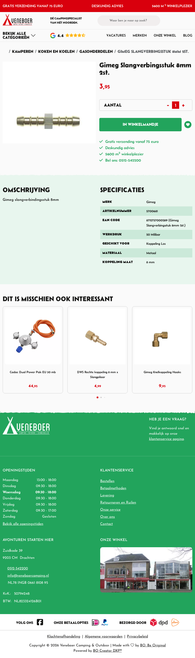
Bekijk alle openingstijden (23, 524)
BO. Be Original (153, 645)
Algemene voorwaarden (103, 636)
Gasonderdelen (96, 51)
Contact (106, 524)
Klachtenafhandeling (63, 636)
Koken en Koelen (56, 51)
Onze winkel (165, 35)
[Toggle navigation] (19, 35)
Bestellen (107, 481)
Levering (107, 495)
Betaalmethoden (113, 488)
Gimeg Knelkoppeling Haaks (162, 372)
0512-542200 (17, 568)
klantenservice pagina (166, 439)
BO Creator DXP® (107, 651)
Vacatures (116, 35)
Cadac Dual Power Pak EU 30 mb (33, 372)
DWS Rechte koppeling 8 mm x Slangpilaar (97, 374)
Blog (187, 35)
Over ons (107, 517)
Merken (140, 35)
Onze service (110, 510)
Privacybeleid (137, 636)
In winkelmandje (140, 124)
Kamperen (22, 51)
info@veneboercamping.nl (28, 576)
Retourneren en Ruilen (118, 502)
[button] (182, 20)
